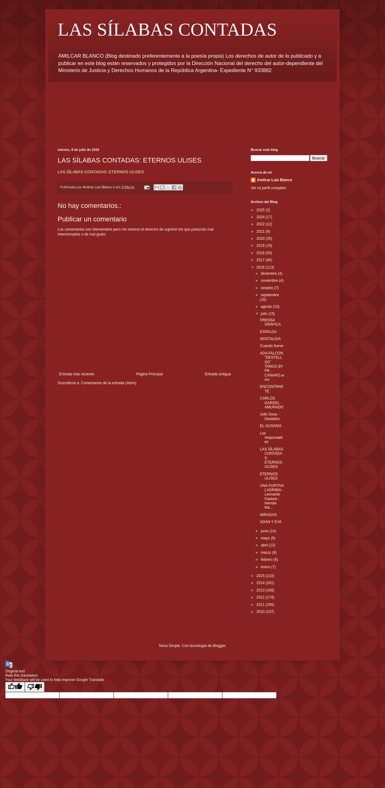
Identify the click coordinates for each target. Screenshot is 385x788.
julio (265, 314)
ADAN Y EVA (271, 522)
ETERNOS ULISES (269, 476)
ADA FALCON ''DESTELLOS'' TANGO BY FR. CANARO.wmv (272, 366)
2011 (261, 604)
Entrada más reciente (76, 374)
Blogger (219, 646)
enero (266, 567)
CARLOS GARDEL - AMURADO (271, 402)
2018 (261, 253)
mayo (266, 538)
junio (265, 531)
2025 (261, 210)
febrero (267, 559)
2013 (261, 590)
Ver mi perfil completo (268, 188)
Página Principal (149, 374)
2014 (261, 583)
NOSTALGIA (270, 339)
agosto (267, 306)
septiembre (270, 295)
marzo (266, 552)
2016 (261, 267)
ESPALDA (268, 332)
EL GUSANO (270, 426)
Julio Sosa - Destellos (270, 416)
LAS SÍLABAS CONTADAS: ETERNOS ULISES (101, 172)
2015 (261, 576)
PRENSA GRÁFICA (270, 322)
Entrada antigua (218, 374)
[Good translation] (15, 687)
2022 (261, 224)
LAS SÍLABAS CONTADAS (167, 29)
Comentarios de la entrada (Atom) (108, 383)
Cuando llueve (272, 346)
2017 (261, 260)
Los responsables (271, 437)
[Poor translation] (34, 687)
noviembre (270, 280)
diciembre (269, 273)
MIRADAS (268, 515)
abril (265, 545)
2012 (261, 597)
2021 (261, 231)
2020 (261, 238)
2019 (261, 245)
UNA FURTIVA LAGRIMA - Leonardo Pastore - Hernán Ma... (272, 497)
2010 (261, 612)
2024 (261, 217)
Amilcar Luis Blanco (274, 180)
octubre (267, 288)
